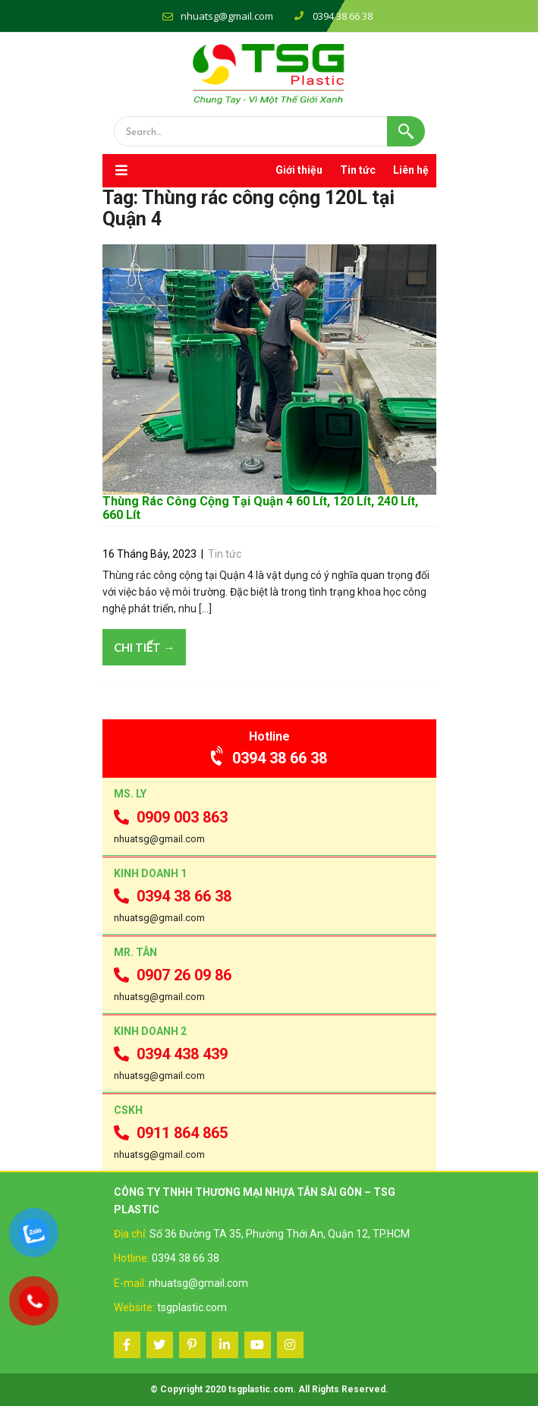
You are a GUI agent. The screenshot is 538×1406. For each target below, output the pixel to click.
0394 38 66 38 (269, 758)
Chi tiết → (144, 647)
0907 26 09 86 (172, 975)
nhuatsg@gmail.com (227, 16)
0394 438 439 (171, 1054)
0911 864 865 (171, 1133)
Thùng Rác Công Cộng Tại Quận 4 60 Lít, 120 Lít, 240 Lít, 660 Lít (260, 508)
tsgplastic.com (192, 1307)
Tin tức (358, 170)
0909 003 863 (171, 817)
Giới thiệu (298, 170)
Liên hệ (411, 170)
